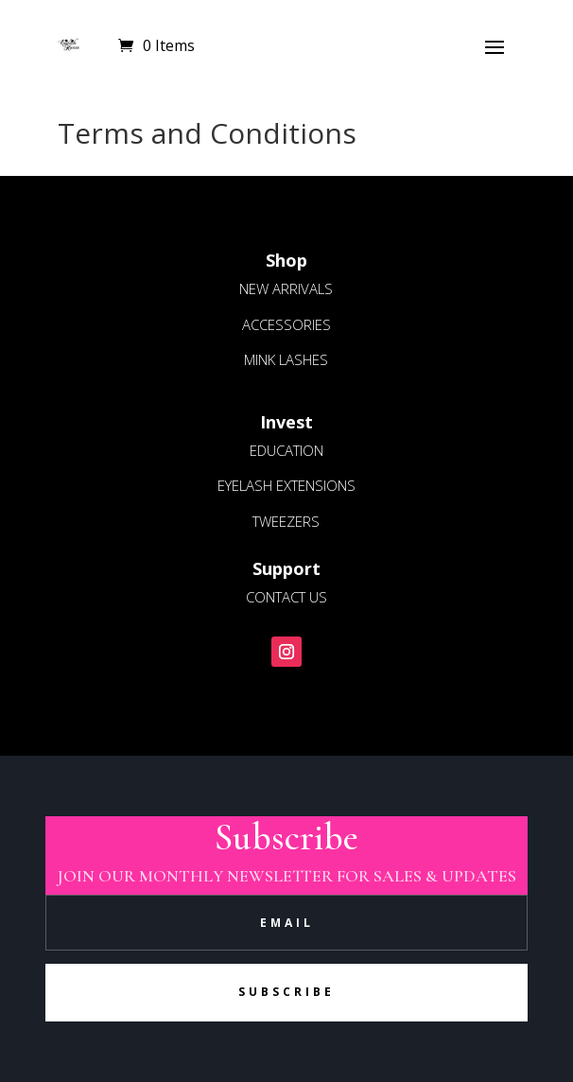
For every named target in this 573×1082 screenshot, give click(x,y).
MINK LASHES (286, 359)
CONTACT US (286, 596)
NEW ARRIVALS (286, 288)
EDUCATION (286, 450)
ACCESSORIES (286, 324)
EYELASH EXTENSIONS (286, 485)
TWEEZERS (286, 521)
